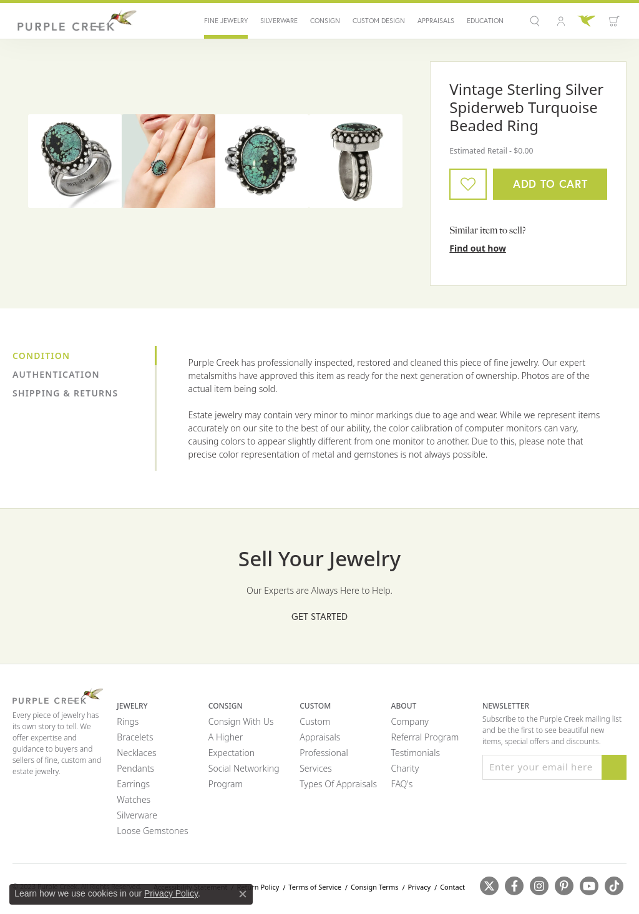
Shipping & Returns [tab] (65, 393)
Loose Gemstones (152, 831)
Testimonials (415, 753)
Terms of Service (314, 887)
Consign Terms (375, 887)
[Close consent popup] (242, 894)
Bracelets (135, 737)
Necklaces (136, 753)
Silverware (279, 20)
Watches (133, 799)
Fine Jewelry (226, 20)
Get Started (319, 616)
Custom (315, 721)
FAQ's (402, 784)
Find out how (477, 248)
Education (485, 20)
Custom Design (379, 20)
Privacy (419, 887)
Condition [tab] (41, 355)
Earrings (133, 784)
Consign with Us (241, 721)
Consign (325, 20)
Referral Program (425, 737)
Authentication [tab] (56, 374)
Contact (452, 887)
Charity (405, 768)
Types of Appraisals (338, 784)
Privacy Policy (171, 893)
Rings (128, 721)
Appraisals (435, 20)
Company (410, 721)
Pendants (135, 768)
